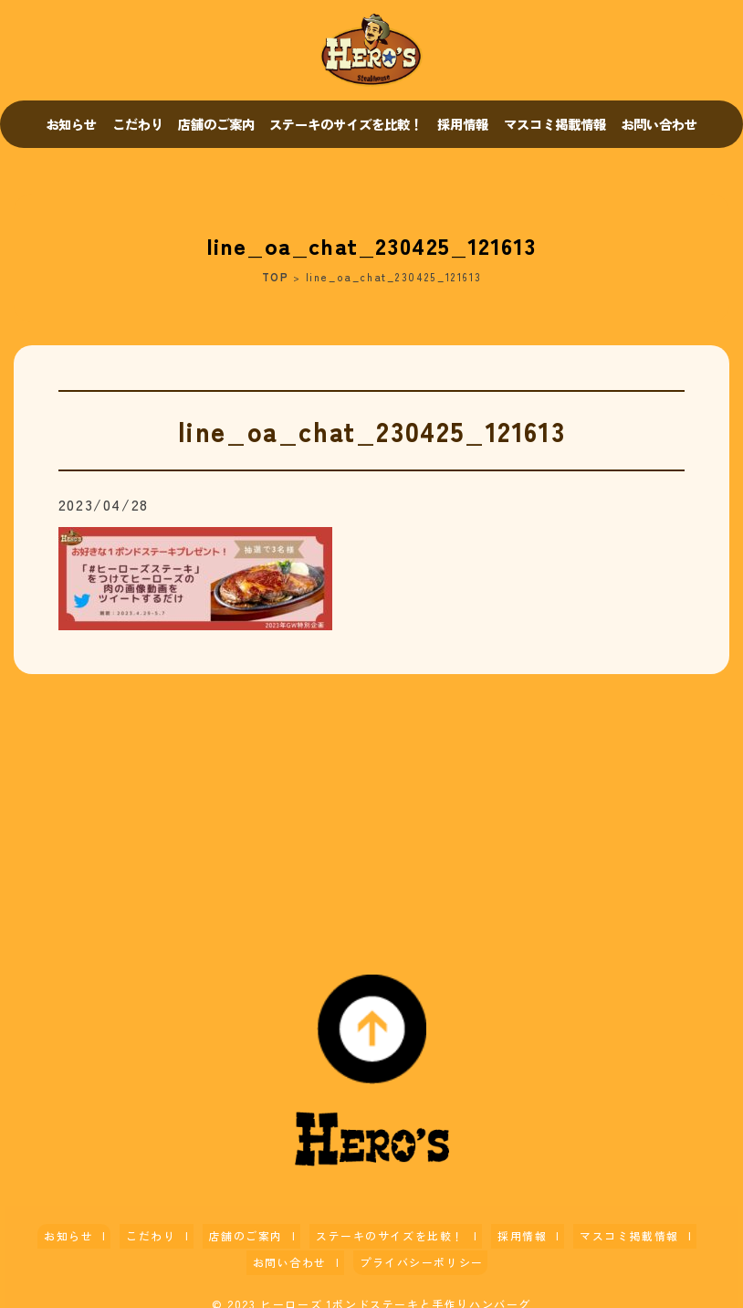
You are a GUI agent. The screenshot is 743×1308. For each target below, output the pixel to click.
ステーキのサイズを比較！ (346, 123)
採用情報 (462, 123)
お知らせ (71, 123)
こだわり (137, 123)
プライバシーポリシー (366, 1251)
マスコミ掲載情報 (555, 123)
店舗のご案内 (216, 123)
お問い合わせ (659, 123)
